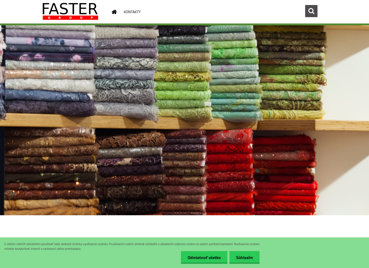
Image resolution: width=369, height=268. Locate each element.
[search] (311, 11)
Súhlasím (244, 257)
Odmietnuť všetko (204, 257)
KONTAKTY (132, 12)
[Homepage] (114, 12)
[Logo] (70, 11)
